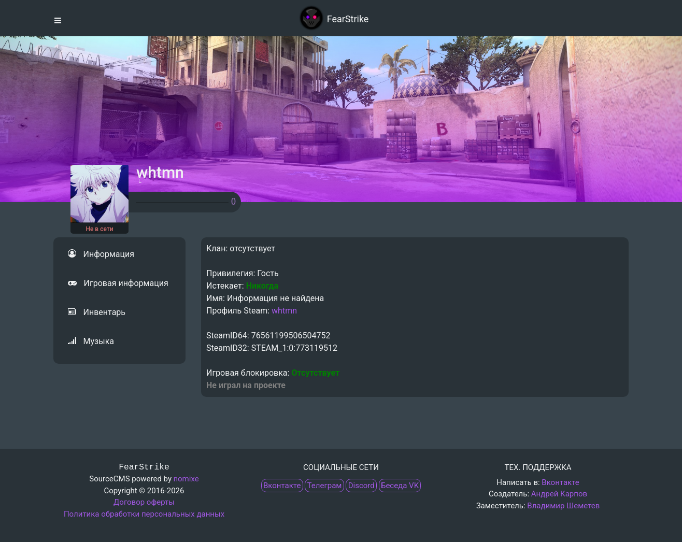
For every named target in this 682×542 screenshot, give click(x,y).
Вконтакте (282, 485)
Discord (361, 485)
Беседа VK (400, 485)
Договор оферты (144, 502)
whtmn (284, 311)
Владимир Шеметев (563, 505)
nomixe (186, 478)
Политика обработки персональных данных (144, 514)
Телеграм (324, 485)
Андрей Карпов (559, 493)
